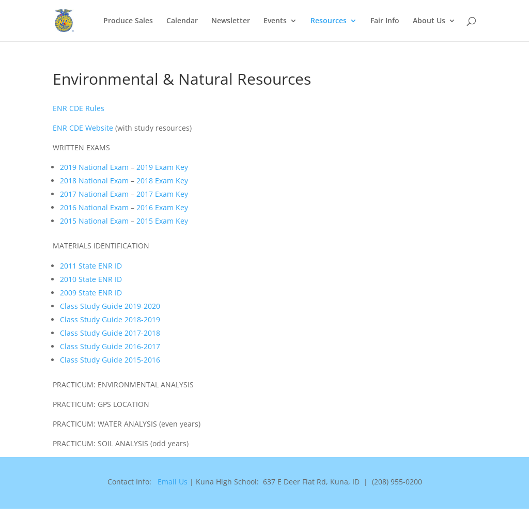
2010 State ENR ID (91, 279)
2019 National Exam (94, 167)
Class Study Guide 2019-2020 (110, 306)
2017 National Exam (94, 194)
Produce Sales (128, 21)
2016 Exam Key (162, 207)
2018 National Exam (94, 180)
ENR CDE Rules (78, 108)
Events (275, 21)
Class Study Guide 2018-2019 (110, 319)
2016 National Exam (94, 207)
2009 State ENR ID (91, 292)
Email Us (173, 481)
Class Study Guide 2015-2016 (110, 360)
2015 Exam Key (162, 221)
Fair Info (384, 21)
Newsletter (230, 21)
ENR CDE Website (83, 128)
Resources (328, 21)
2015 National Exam (94, 221)
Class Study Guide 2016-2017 (110, 346)
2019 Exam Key (162, 167)
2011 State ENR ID (91, 266)
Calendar (182, 21)
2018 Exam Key (162, 180)
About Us (429, 21)
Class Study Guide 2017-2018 (110, 333)
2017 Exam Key (162, 194)
